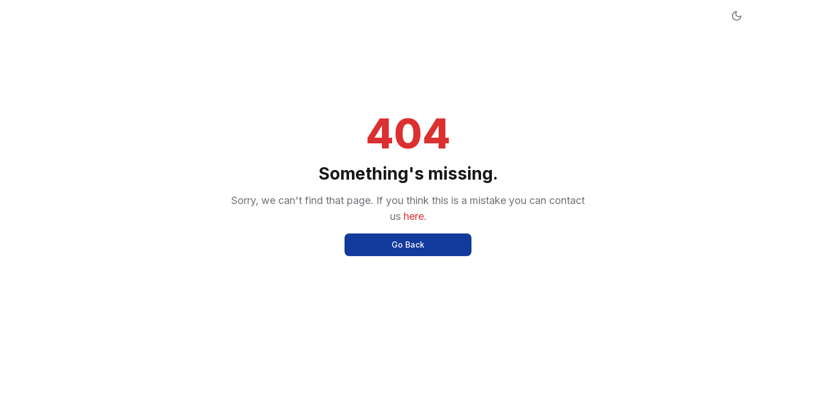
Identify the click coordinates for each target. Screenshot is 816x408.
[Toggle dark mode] (736, 16)
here (413, 216)
